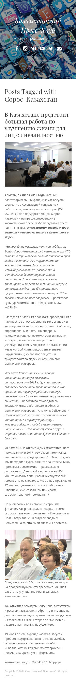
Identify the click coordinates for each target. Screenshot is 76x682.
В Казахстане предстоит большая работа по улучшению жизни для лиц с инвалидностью (37, 124)
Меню (38, 57)
